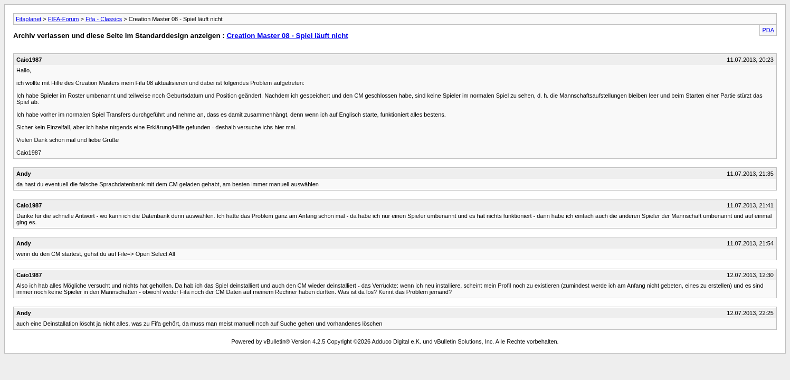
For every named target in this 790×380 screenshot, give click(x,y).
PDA (768, 30)
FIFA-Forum (63, 19)
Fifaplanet (28, 19)
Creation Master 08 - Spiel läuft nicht (287, 36)
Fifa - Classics (103, 19)
